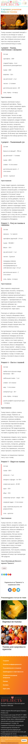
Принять (24, 740)
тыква (4, 588)
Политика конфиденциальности (12, 685)
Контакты (5, 705)
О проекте (6, 681)
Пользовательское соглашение (12, 688)
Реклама (5, 701)
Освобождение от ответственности (13, 692)
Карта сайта (6, 709)
